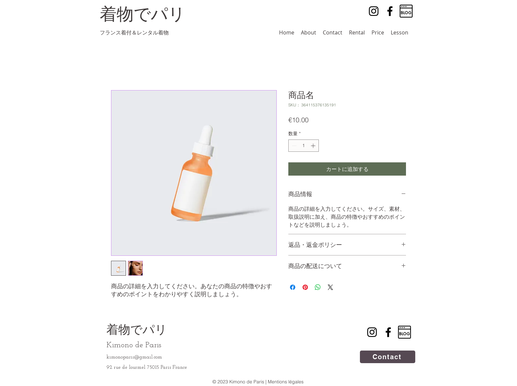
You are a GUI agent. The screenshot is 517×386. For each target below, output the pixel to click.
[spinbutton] (304, 145)
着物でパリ (136, 331)
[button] (357, 32)
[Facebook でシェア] (293, 287)
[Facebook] (389, 11)
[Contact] (387, 357)
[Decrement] (293, 145)
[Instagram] (373, 11)
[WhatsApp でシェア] (318, 287)
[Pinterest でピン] (305, 287)
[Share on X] (330, 287)
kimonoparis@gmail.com (134, 357)
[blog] (406, 11)
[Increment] (314, 145)
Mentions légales (286, 382)
